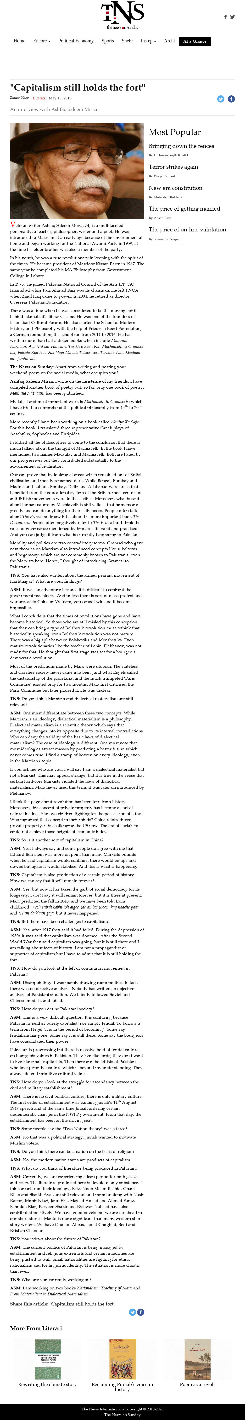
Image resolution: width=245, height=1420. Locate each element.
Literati (39, 98)
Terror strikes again (173, 166)
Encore (40, 40)
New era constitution (175, 187)
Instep (147, 40)
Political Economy (76, 40)
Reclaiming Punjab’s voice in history (122, 1387)
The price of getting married (184, 208)
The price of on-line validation (187, 229)
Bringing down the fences (181, 146)
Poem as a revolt (197, 1384)
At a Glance (194, 41)
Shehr (127, 40)
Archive (171, 40)
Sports (108, 40)
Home (19, 40)
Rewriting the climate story (47, 1384)
